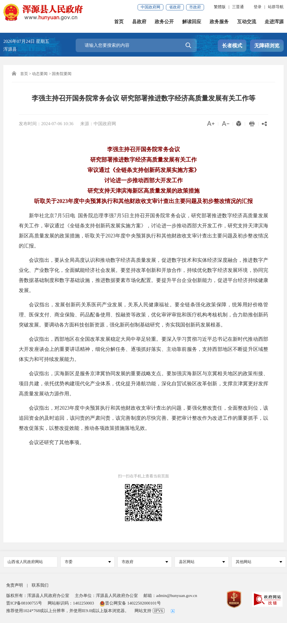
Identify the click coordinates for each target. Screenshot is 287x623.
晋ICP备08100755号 (24, 603)
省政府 (175, 7)
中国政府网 (150, 7)
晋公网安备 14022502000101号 (130, 603)
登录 (257, 7)
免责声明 (14, 585)
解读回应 (191, 22)
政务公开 (164, 22)
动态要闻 (40, 74)
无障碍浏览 (266, 45)
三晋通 (238, 7)
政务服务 (219, 22)
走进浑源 (274, 22)
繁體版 (220, 7)
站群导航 (276, 7)
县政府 (139, 22)
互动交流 (246, 22)
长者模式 (232, 45)
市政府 (195, 7)
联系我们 (40, 585)
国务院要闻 (61, 74)
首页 (119, 22)
